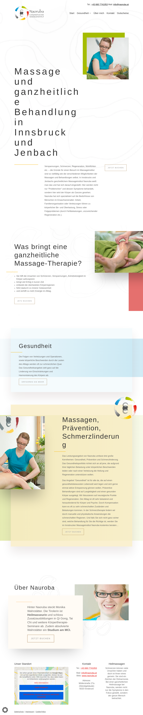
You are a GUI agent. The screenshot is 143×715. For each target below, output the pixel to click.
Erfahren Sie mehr (33, 382)
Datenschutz (19, 711)
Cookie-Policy (41, 711)
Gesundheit (83, 13)
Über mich (99, 13)
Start (71, 13)
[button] (5, 710)
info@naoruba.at (121, 4)
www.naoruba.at (89, 675)
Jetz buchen (24, 301)
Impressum (29, 711)
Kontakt (110, 13)
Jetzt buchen (116, 168)
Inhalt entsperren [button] (41, 686)
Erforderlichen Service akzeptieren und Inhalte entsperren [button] (41, 695)
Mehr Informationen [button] (41, 682)
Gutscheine (123, 13)
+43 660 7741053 (99, 4)
